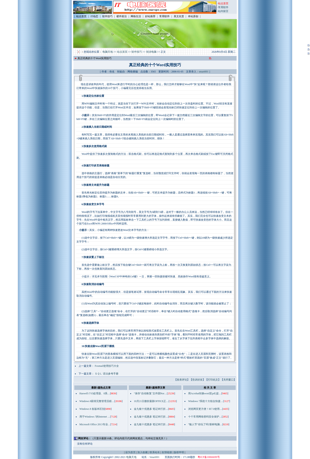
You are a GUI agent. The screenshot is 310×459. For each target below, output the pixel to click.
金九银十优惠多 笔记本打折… (151, 408)
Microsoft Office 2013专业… (94, 424)
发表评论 (182, 379)
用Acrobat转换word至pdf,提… (204, 393)
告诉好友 (197, 379)
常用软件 (223, 7)
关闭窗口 (228, 379)
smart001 (204, 71)
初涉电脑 (151, 51)
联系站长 (155, 452)
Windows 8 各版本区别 (92, 408)
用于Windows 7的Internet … (94, 416)
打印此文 (213, 379)
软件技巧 (137, 51)
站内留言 (223, 11)
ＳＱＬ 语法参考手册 (106, 373)
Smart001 (154, 457)
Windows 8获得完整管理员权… (97, 401)
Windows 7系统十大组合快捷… (205, 401)
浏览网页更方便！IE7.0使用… (205, 408)
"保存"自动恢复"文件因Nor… (150, 393)
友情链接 (167, 452)
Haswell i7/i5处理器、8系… (94, 393)
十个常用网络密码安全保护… (205, 416)
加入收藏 (142, 452)
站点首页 (122, 51)
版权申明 (179, 452)
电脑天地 (107, 51)
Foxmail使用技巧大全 (107, 365)
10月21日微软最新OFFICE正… (151, 401)
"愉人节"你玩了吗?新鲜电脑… (205, 424)
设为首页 (130, 452)
